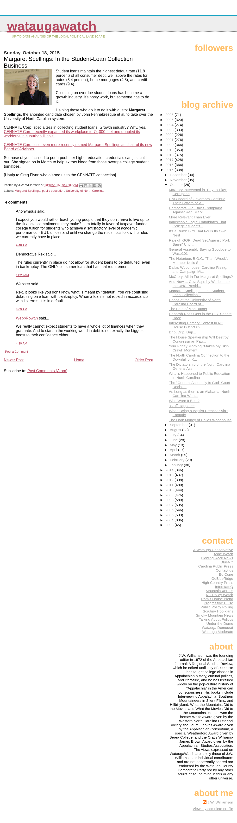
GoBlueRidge (222, 578)
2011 (170, 485)
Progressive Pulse (218, 603)
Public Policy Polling (216, 607)
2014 (170, 470)
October (177, 185)
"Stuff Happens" (182, 406)
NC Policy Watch (219, 595)
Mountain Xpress (219, 591)
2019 (170, 150)
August (176, 430)
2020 (170, 145)
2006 (170, 510)
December (178, 175)
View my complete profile (213, 809)
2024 (170, 125)
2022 (170, 135)
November (178, 180)
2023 (170, 130)
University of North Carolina (84, 190)
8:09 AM (21, 309)
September (179, 425)
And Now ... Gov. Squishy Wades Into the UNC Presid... (199, 284)
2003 (170, 525)
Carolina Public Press (215, 566)
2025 (170, 120)
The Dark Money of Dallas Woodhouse (200, 420)
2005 (170, 515)
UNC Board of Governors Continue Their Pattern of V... (197, 201)
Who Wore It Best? (184, 401)
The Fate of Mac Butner (188, 309)
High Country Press (217, 583)
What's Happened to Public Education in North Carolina (199, 375)
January (177, 465)
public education (53, 190)
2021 (170, 140)
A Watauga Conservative (213, 550)
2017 (170, 160)
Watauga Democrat (217, 627)
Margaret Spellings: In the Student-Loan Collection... (197, 293)
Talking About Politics (216, 619)
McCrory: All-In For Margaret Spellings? (201, 276)
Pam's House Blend (217, 599)
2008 (170, 500)
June (174, 440)
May (174, 445)
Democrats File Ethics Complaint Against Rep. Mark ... (195, 210)
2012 (170, 480)
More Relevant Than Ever (190, 217)
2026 (170, 115)
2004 (170, 520)
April (174, 450)
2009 (170, 495)
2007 (170, 505)
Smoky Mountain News (214, 615)
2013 (170, 475)
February (177, 460)
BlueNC (227, 562)
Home (79, 360)
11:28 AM (22, 275)
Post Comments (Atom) (47, 371)
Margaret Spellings (27, 190)
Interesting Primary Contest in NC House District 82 (196, 325)
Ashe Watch (223, 554)
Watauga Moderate (217, 632)
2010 (170, 490)
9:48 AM (21, 245)
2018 (170, 155)
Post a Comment (16, 351)
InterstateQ (224, 587)
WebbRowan (27, 318)
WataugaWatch (52, 26)
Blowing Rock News (217, 558)
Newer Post (14, 360)
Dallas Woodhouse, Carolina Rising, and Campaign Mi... (198, 269)
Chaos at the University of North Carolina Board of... (195, 302)
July (173, 435)
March (175, 455)
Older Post (144, 360)
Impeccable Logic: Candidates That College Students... (197, 224)
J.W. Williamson (220, 802)
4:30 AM (21, 343)
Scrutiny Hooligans (218, 611)
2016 (170, 165)
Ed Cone (226, 574)
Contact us (224, 570)
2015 (170, 170)
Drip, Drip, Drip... (182, 332)
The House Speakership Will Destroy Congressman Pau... (199, 339)
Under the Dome (219, 623)
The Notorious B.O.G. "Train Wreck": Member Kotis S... (198, 260)
